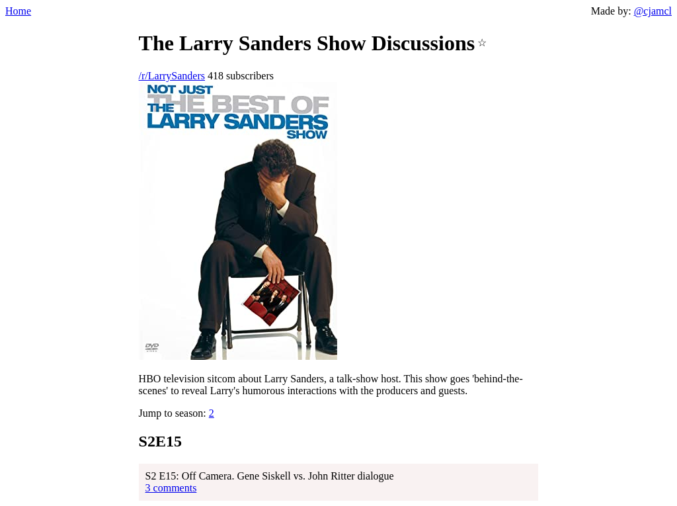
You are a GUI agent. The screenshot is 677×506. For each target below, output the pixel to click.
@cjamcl (653, 11)
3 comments (171, 487)
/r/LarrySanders (172, 75)
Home (18, 11)
